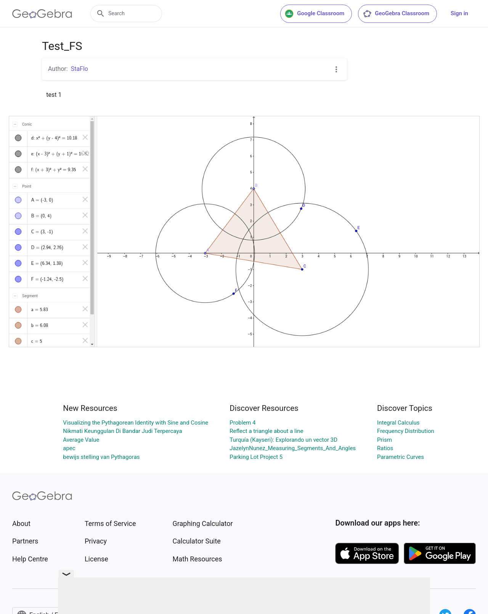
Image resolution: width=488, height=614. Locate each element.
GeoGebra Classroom (396, 13)
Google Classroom (314, 13)
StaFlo (79, 68)
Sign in (459, 13)
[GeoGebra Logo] (42, 13)
